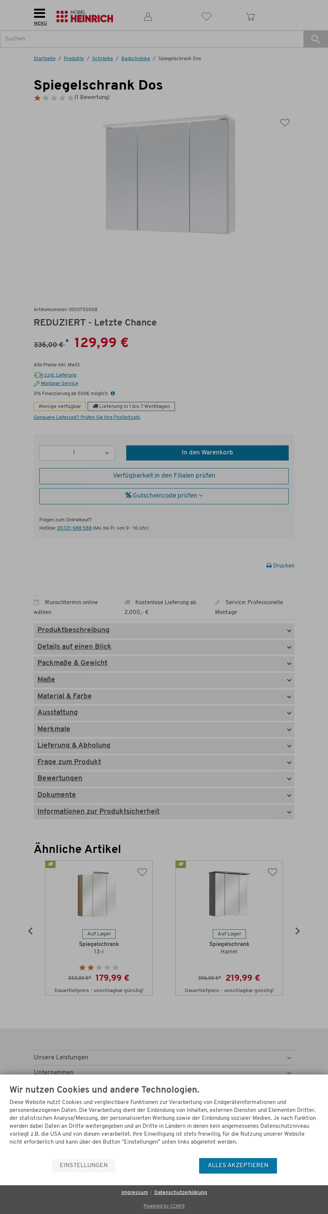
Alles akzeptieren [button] (238, 1166)
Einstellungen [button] (84, 1166)
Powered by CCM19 (164, 1206)
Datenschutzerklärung (180, 1192)
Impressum (134, 1192)
